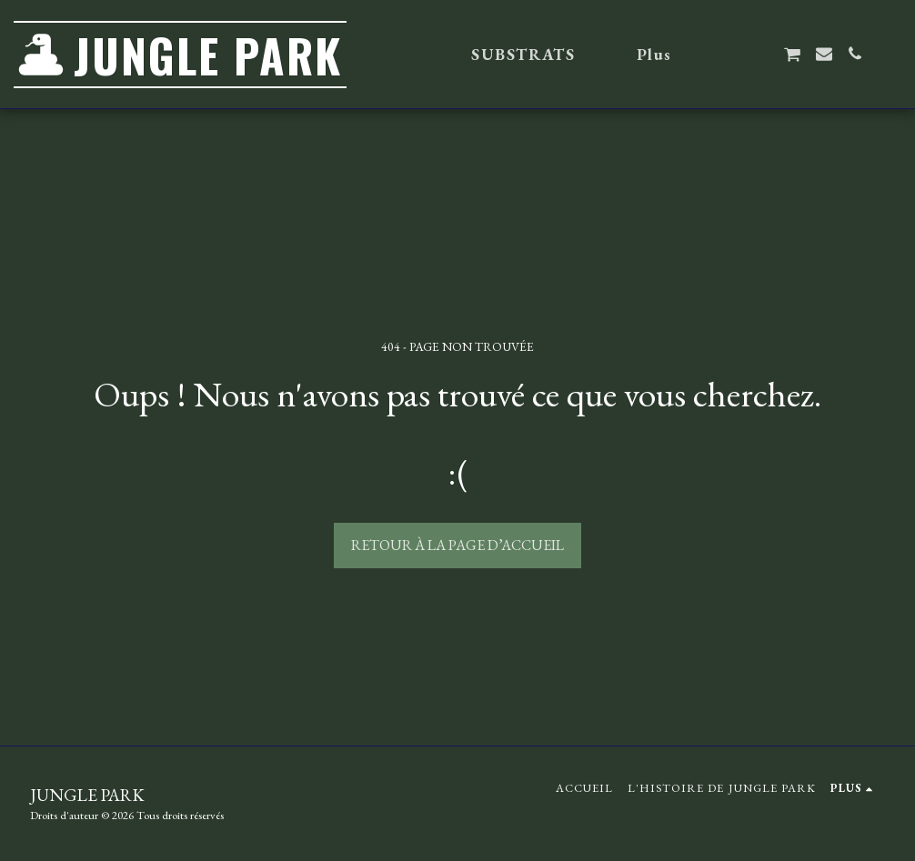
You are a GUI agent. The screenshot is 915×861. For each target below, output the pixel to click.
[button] (729, 53)
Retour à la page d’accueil (457, 545)
